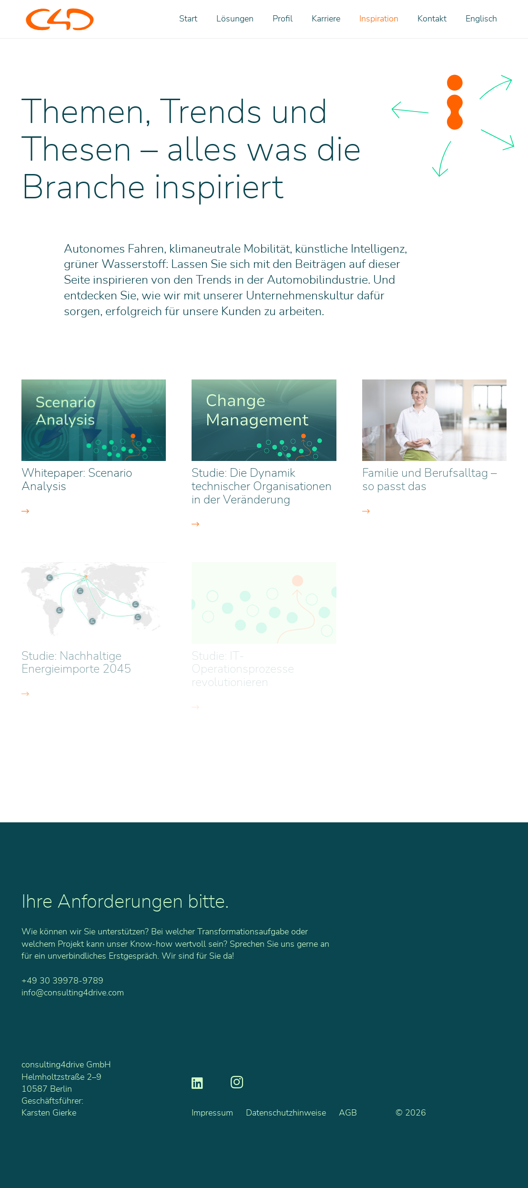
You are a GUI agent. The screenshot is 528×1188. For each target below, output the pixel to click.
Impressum (212, 1113)
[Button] (93, 511)
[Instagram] (237, 1082)
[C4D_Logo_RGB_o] (59, 19)
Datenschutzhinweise (286, 1113)
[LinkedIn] (197, 1082)
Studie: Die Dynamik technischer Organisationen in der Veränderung (262, 487)
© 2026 (411, 1113)
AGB (348, 1113)
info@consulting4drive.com (72, 993)
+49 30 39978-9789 (62, 981)
